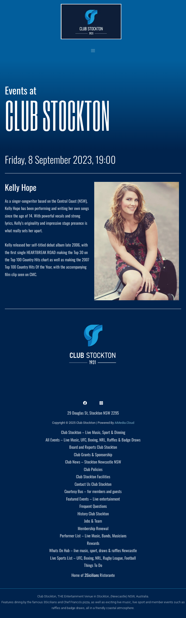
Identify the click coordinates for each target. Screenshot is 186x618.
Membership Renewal (93, 528)
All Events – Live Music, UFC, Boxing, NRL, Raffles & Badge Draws (93, 440)
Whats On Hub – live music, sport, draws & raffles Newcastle (93, 550)
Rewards (93, 543)
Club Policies (93, 469)
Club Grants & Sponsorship (93, 454)
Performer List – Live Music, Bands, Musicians (93, 536)
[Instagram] (101, 403)
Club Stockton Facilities (93, 476)
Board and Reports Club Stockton (93, 447)
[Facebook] (85, 403)
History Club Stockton (93, 513)
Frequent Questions (93, 506)
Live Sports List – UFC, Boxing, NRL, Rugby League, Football (93, 558)
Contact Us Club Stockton (93, 484)
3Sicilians (92, 575)
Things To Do (93, 565)
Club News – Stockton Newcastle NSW (93, 462)
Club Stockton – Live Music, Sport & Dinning (93, 432)
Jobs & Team (93, 521)
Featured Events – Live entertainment (93, 499)
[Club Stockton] (91, 21)
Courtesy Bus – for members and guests (93, 491)
